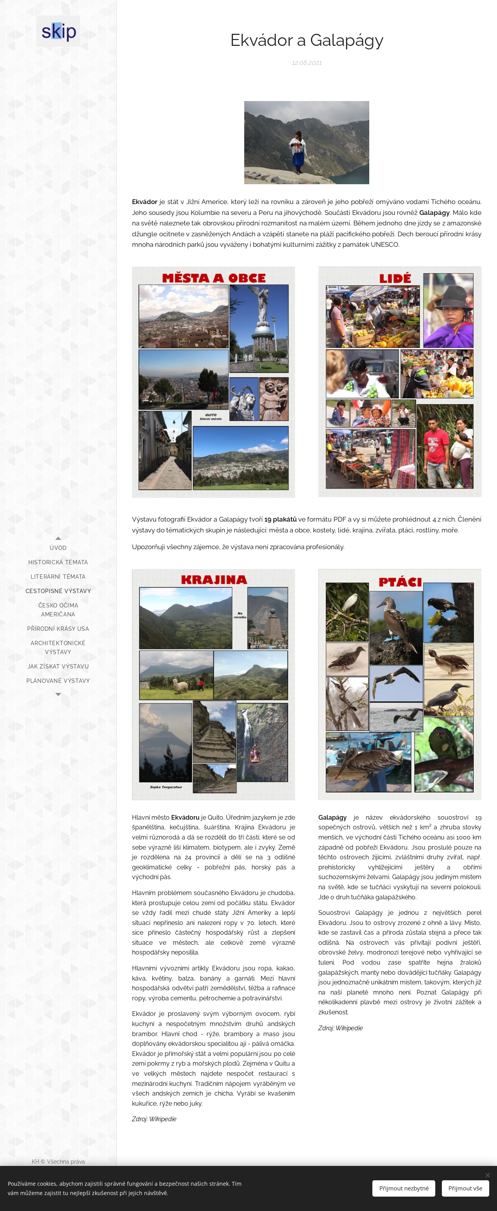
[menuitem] (58, 548)
